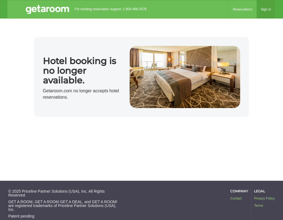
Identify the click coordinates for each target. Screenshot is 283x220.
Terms (258, 206)
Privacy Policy (264, 198)
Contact (236, 198)
